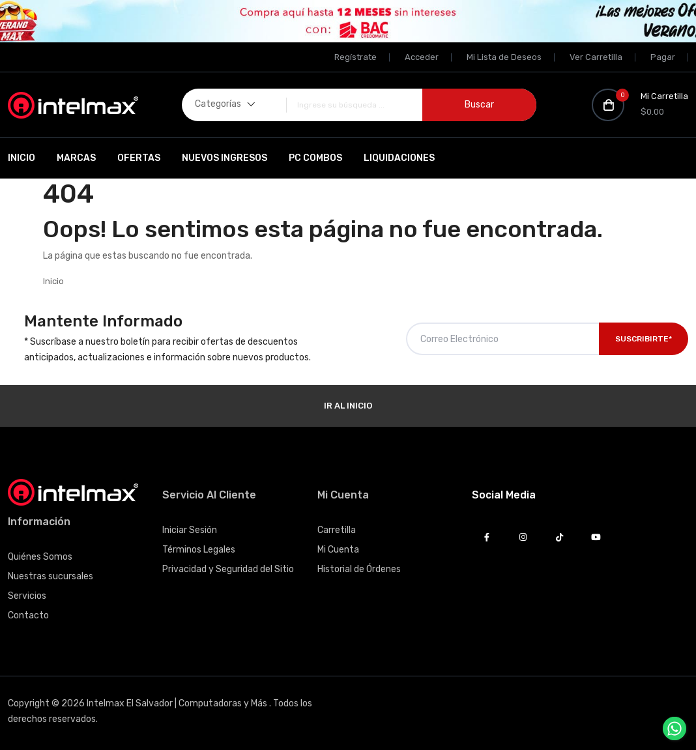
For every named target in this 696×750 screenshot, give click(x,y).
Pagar (662, 57)
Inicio (21, 158)
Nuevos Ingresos (224, 158)
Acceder (422, 57)
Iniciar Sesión (189, 530)
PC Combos (315, 158)
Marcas (76, 158)
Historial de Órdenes (359, 569)
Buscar (479, 104)
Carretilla (336, 530)
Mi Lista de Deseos (504, 57)
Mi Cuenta (338, 549)
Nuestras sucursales (50, 576)
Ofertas (138, 158)
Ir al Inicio (348, 406)
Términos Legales (198, 549)
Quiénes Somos (40, 556)
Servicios (27, 595)
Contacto (28, 615)
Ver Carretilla (596, 57)
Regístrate (355, 57)
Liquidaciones (399, 158)
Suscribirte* (643, 338)
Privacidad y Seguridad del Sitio (228, 569)
